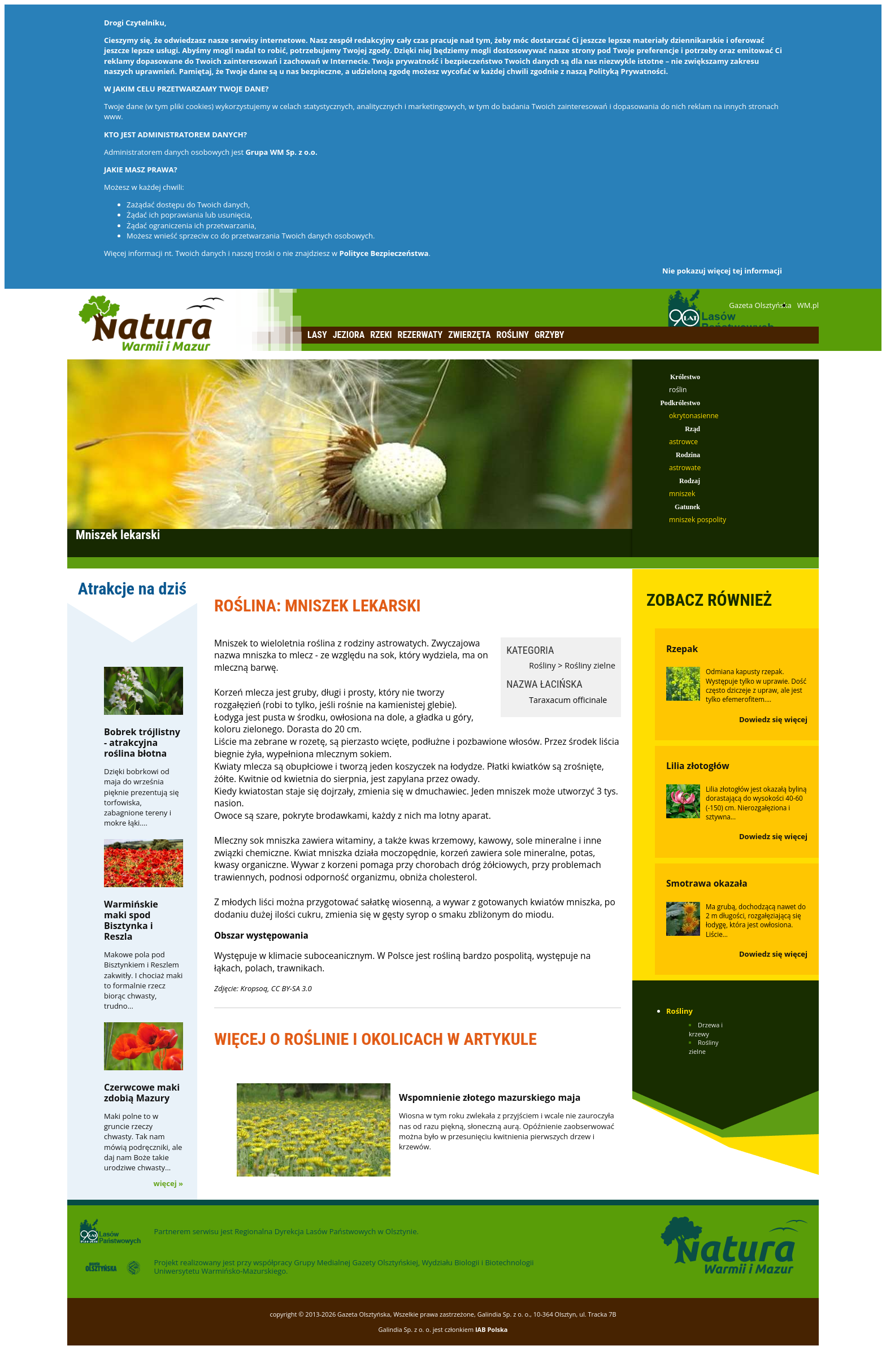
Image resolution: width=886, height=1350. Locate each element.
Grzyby (549, 334)
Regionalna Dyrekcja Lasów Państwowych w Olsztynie (325, 1231)
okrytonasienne (694, 415)
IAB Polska (491, 1329)
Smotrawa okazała (707, 883)
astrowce (683, 441)
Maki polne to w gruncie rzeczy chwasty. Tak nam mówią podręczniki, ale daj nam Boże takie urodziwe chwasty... (143, 1142)
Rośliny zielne (589, 665)
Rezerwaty (420, 334)
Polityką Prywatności (627, 71)
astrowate (685, 467)
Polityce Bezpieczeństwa (384, 253)
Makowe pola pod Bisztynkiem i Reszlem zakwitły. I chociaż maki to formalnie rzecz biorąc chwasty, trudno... (143, 980)
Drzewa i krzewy (706, 1029)
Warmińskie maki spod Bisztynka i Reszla (131, 920)
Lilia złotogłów (697, 765)
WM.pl (808, 305)
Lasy (317, 334)
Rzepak (682, 649)
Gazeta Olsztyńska (760, 305)
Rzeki (381, 334)
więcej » (168, 1183)
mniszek (682, 493)
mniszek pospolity (697, 519)
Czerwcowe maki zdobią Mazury (142, 1092)
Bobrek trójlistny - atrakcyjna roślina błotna (142, 742)
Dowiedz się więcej (773, 719)
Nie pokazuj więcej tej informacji (722, 271)
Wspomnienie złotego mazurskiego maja (489, 1097)
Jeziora (349, 334)
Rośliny (513, 334)
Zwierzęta (469, 334)
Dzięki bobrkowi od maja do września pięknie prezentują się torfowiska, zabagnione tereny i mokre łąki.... (141, 797)
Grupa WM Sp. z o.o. (281, 152)
